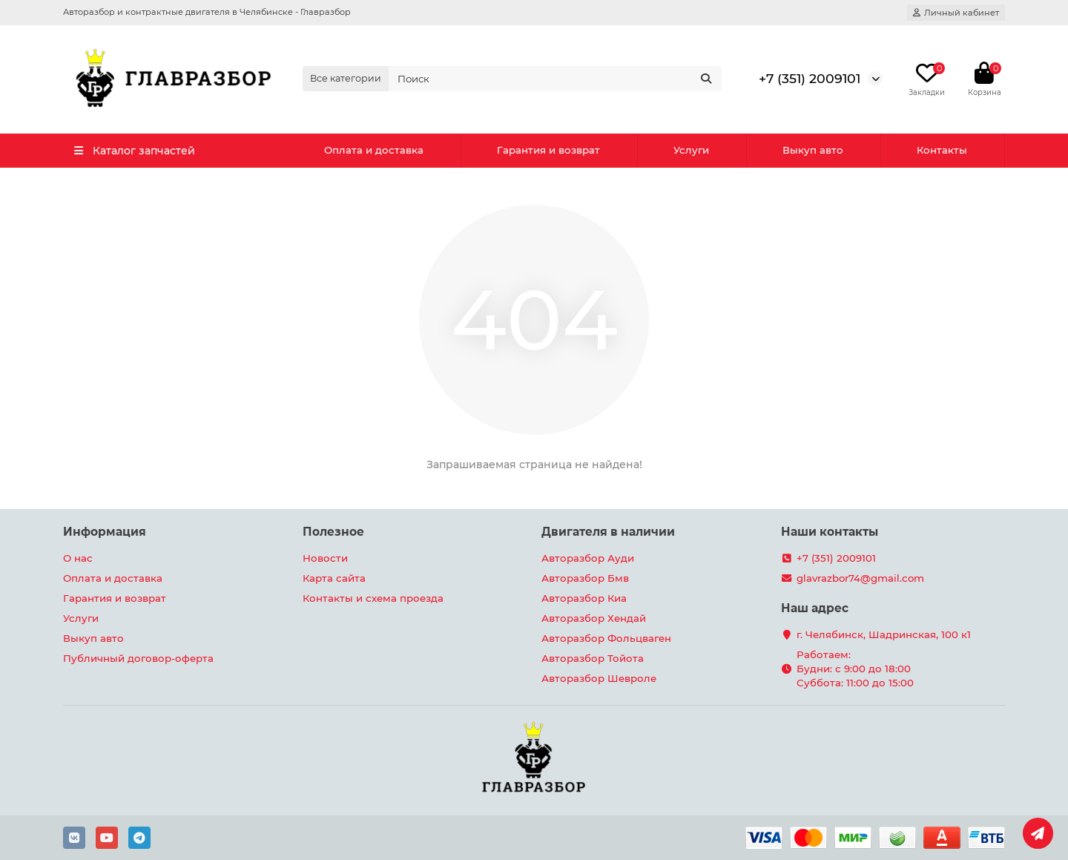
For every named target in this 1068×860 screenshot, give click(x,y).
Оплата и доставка (373, 150)
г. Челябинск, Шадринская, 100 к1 (884, 634)
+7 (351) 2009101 (809, 78)
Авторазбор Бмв (585, 578)
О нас (78, 558)
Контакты (942, 150)
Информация (104, 532)
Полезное (333, 532)
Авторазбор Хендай (593, 618)
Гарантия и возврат (548, 150)
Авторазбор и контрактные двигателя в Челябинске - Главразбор (207, 12)
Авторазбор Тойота (592, 658)
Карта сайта (334, 578)
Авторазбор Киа (584, 598)
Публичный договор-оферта (138, 658)
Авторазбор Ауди (587, 558)
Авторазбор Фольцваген (606, 638)
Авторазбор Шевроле (598, 678)
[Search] (555, 78)
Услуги (691, 150)
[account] (956, 12)
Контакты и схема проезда (373, 598)
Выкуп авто (812, 150)
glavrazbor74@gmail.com (860, 578)
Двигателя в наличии (608, 532)
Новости (325, 558)
